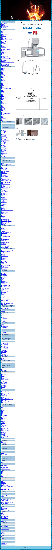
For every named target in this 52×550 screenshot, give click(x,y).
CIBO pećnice (3, 359)
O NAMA (3, 22)
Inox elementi (3, 61)
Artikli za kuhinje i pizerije (5, 240)
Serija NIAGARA (3, 131)
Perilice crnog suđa (4, 60)
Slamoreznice (3, 536)
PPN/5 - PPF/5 (3, 394)
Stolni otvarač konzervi (5, 241)
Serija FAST (3, 133)
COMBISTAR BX (3, 52)
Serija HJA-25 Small (4, 346)
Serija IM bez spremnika (5, 328)
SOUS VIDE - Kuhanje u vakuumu (6, 221)
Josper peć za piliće (4, 355)
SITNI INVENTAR (4, 406)
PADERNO (3, 437)
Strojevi (2, 532)
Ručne (2, 195)
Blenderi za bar (3, 453)
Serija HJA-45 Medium (4, 347)
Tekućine (2, 151)
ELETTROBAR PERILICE (5, 127)
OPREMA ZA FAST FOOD (6, 360)
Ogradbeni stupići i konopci (5, 236)
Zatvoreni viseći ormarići (5, 246)
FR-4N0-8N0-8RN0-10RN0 (5, 398)
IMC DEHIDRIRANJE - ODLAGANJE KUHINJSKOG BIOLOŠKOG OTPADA (7, 306)
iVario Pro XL (3, 484)
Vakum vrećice (3, 190)
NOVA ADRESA (20, 20)
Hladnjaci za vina (4, 262)
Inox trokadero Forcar (4, 300)
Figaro (2, 474)
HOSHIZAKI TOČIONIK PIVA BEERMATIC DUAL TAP (6, 339)
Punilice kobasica (4, 215)
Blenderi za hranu (4, 509)
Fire (2, 513)
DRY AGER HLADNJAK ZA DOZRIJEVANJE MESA (6, 125)
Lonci (2, 419)
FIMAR (2, 375)
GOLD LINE (3, 123)
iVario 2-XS (3, 482)
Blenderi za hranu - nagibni (5, 510)
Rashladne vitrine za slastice (5, 261)
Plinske (2, 79)
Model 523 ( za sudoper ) (5, 308)
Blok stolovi (3, 68)
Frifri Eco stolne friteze (4, 526)
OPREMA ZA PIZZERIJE (6, 365)
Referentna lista (3, 27)
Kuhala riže (3, 208)
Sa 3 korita (3, 296)
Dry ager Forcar (3, 266)
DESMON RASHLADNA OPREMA (7, 121)
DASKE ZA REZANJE (4, 428)
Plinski (2, 73)
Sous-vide (3, 211)
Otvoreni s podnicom (4, 287)
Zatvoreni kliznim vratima (5, 288)
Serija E (2, 313)
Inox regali (3, 302)
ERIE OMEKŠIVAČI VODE (6, 157)
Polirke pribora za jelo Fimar (5, 187)
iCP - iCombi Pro (3, 381)
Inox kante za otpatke (4, 272)
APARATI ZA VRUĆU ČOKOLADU (7, 404)
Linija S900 (3, 109)
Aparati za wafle (4, 204)
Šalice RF (2, 426)
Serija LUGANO (3, 433)
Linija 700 (2, 31)
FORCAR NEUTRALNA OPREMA (7, 225)
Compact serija (3, 332)
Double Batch (3, 517)
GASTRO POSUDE (5, 367)
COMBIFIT (2, 53)
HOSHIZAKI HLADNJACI (6, 334)
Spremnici (3, 316)
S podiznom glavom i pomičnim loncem (7, 178)
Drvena (2, 228)
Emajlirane (3, 369)
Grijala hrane (3, 80)
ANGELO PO (4, 29)
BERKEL (3, 535)
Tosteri (2, 217)
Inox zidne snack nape (4, 282)
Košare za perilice (4, 153)
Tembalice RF (3, 425)
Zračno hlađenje (3, 268)
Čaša (2, 154)
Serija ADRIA (3, 434)
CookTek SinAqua (4, 501)
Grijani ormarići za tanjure (5, 238)
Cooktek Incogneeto (4, 500)
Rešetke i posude (4, 383)
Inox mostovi (3, 277)
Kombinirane (3, 155)
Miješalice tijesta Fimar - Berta (6, 180)
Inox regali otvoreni (4, 304)
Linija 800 (2, 358)
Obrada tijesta (3, 175)
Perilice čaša (3, 57)
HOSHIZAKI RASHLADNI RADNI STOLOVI (7, 336)
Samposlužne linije (4, 55)
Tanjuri (2, 422)
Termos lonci (3, 427)
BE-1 (2, 54)
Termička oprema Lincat (5, 357)
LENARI (2, 163)
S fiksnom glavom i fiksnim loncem (6, 177)
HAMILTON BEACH (5, 452)
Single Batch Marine (4, 516)
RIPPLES (3, 457)
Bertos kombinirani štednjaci (5, 113)
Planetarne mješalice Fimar (5, 182)
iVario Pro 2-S (3, 483)
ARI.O (2, 48)
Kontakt (2, 24)
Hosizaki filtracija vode (4, 326)
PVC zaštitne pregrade (4, 467)
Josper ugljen (3, 354)
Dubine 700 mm (3, 258)
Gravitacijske (3, 193)
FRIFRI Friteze (4, 525)
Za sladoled (3, 311)
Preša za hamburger (4, 214)
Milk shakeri (3, 216)
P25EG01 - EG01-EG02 (4, 400)
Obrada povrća (3, 443)
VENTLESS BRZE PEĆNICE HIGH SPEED (7, 538)
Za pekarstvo (3, 230)
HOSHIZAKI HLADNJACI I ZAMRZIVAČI (6, 330)
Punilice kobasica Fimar (5, 171)
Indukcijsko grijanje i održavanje (6, 499)
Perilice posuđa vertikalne (5, 140)
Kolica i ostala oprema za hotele (6, 232)
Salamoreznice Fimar (4, 192)
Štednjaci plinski (3, 33)
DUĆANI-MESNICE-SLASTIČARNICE (6, 164)
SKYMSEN (3, 506)
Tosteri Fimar (3, 201)
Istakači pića (3, 418)
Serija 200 (3, 252)
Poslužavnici (3, 423)
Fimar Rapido (3, 540)
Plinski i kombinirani (4, 86)
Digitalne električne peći (5, 222)
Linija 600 (2, 67)
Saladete (2, 263)
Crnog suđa (3, 156)
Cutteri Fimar (3, 186)
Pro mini (2, 349)
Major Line (3, 471)
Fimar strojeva (3, 392)
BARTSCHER (4, 542)
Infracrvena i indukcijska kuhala (6, 88)
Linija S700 (3, 89)
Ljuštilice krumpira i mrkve (5, 64)
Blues (2, 411)
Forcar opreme (3, 402)
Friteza (2, 397)
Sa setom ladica (3, 289)
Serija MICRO (3, 159)
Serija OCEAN (3, 130)
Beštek (2, 409)
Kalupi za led (3, 408)
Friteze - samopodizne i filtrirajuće (6, 39)
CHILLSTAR (3, 46)
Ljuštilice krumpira (4, 508)
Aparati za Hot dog (4, 543)
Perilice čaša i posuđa (4, 56)
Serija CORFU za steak (4, 436)
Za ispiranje (3, 152)
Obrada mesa (3, 166)
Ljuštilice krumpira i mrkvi (5, 393)
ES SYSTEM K (4, 162)
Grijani (2, 279)
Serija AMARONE (4, 432)
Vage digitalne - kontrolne (5, 242)
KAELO (3, 504)
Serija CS (2, 314)
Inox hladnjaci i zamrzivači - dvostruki (7, 250)
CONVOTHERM (3, 374)
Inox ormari (3, 283)
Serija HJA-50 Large (4, 348)
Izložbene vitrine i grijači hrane (6, 237)
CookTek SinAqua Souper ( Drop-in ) (7, 502)
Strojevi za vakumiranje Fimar (6, 189)
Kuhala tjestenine (4, 34)
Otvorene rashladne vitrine (5, 265)
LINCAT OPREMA (4, 356)
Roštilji (2, 32)
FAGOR (3, 527)
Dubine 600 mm (3, 257)
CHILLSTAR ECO (3, 47)
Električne (2, 50)
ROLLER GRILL (4, 477)
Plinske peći (3, 224)
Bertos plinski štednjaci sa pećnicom (7, 112)
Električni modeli (4, 380)
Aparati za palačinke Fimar (5, 200)
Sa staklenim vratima (4, 256)
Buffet (2, 413)
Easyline (2, 203)
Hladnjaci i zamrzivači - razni (5, 251)
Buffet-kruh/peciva (4, 415)
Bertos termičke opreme (5, 391)
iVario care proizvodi (4, 485)
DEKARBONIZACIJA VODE (6, 160)
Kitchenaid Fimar (4, 181)
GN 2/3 (2, 490)
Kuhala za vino (3, 424)
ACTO (2, 51)
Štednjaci (2, 74)
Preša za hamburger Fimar (5, 170)
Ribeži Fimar (3, 172)
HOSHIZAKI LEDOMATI (5, 322)
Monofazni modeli (4, 168)
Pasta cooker (3, 93)
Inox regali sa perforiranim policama (7, 303)
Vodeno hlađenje (4, 269)
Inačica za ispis (18, 138)
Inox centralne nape (4, 280)
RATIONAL (3, 378)
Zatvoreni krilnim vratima (5, 284)
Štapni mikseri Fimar (4, 191)
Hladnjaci (2, 42)
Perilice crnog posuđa (4, 144)
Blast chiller (3, 44)
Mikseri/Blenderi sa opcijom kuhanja (7, 210)
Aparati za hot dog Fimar (5, 202)
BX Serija (2, 388)
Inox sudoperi (3, 292)
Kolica (2, 226)
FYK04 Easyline (3, 396)
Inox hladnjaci (3, 43)
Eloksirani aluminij (4, 174)
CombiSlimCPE (3, 384)
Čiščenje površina (4, 466)
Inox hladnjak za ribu (4, 267)
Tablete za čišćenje (4, 488)
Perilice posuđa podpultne (5, 219)
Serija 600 (3, 254)
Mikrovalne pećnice (4, 199)
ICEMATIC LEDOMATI (5, 312)
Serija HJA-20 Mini (4, 345)
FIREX (3, 470)
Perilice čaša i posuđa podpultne (6, 58)
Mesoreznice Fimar (4, 167)
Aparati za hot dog (4, 206)
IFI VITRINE (3, 309)
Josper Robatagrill (4, 351)
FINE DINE (2, 429)
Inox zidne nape (3, 281)
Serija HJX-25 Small (4, 343)
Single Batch (3, 515)
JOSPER (3, 341)
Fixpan (2, 472)
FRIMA (3, 438)
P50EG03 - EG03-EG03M (5, 401)
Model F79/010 (3, 307)
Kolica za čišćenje (4, 233)
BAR (2, 407)
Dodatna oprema (4, 353)
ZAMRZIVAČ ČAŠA (5, 458)
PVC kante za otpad (4, 247)
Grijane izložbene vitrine (5, 239)
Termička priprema (4, 198)
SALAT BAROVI (4, 444)
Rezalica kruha (3, 442)
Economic (2, 410)
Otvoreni (2, 294)
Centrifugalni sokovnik (4, 441)
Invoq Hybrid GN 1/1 (4, 386)
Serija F (2, 315)
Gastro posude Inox (4, 370)
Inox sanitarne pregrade (5, 301)
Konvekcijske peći (4, 377)
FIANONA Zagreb (4, 25)
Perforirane (3, 276)
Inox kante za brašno (4, 275)
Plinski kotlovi (3, 38)
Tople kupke (3, 75)
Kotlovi (2, 37)
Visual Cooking (3, 385)
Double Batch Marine (4, 518)
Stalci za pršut (3, 243)
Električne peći (3, 223)
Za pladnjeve (3, 231)
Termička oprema (4, 30)
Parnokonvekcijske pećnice (5, 49)
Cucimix (2, 475)
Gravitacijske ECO (4, 194)
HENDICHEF (5, 20)
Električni (2, 85)
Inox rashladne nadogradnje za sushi (7, 264)
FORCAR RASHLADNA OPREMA (7, 248)
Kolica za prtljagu (4, 235)
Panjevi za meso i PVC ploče (5, 285)
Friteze (2, 69)
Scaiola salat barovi (4, 445)
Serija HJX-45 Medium (4, 344)
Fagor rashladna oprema (5, 529)
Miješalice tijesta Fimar (4, 176)
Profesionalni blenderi (4, 454)
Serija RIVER (3, 132)
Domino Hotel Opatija (4, 26)
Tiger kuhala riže (4, 327)
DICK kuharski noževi (4, 416)
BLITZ (2, 45)
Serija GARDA (3, 435)
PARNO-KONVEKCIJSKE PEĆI (6, 371)
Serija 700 (3, 255)
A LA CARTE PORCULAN (5, 430)
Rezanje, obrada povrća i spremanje (7, 185)
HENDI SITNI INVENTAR (5, 531)
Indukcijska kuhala (4, 207)
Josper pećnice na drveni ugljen (6, 342)
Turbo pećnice (3, 512)
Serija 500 (3, 253)
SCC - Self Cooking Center (5, 379)
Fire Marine (3, 514)
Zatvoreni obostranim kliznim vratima (7, 291)
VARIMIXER (3, 460)
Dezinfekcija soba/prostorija (5, 469)
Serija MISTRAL (3, 135)
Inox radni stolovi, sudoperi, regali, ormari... (7, 62)
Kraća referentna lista (4, 28)
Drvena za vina (3, 229)
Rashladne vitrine (4, 41)
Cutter (2, 63)
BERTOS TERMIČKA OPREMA (6, 66)
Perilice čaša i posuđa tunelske (6, 59)
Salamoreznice (3, 213)
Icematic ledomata (4, 403)
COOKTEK (3, 498)
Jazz (2, 412)
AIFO (2, 520)
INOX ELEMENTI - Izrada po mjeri (7, 270)
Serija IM (2, 325)
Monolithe (3, 40)
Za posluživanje (3, 227)
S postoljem (3, 196)
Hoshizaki (2, 324)
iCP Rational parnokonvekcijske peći (7, 486)
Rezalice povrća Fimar (4, 188)
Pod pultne (3, 450)
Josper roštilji (3, 350)
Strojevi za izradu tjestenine (5, 184)
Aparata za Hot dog (4, 395)
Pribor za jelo (3, 421)
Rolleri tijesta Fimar (4, 183)
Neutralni (2, 278)
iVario (2, 481)
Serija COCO (3, 317)
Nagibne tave (3, 82)
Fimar (2, 362)
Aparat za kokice (4, 534)
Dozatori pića (3, 417)
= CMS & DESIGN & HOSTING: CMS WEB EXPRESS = (26, 549)
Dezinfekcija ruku (4, 465)
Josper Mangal (3, 352)
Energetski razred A (12, 20)
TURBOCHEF (4, 511)
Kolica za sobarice (4, 234)
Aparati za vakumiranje (5, 65)
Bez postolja (3, 197)
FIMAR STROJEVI (4, 165)
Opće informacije (4, 23)
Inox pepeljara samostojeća (5, 273)
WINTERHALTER (4, 448)
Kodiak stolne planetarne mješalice (6, 462)
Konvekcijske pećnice (4, 212)
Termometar (3, 468)
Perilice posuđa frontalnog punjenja (6, 137)
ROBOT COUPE (4, 440)
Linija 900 (2, 35)
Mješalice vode (3, 521)
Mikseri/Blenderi (4, 209)
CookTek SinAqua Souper (5, 503)
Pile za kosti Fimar (4, 173)
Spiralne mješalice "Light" (5, 179)
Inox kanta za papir (4, 274)
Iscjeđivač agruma (4, 455)
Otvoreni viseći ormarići (5, 245)
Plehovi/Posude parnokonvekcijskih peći (7, 489)
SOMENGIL (3, 491)
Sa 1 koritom (3, 293)
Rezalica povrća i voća (4, 507)
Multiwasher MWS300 (4, 492)
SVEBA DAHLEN (4, 522)
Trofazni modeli (3, 169)
